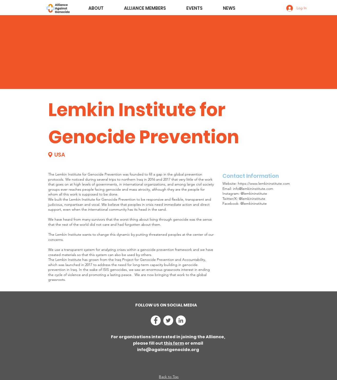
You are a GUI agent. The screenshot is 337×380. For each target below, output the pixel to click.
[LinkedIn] (181, 320)
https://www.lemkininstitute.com (264, 183)
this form (174, 343)
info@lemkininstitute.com (253, 188)
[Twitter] (168, 320)
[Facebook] (156, 320)
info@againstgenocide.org (168, 350)
